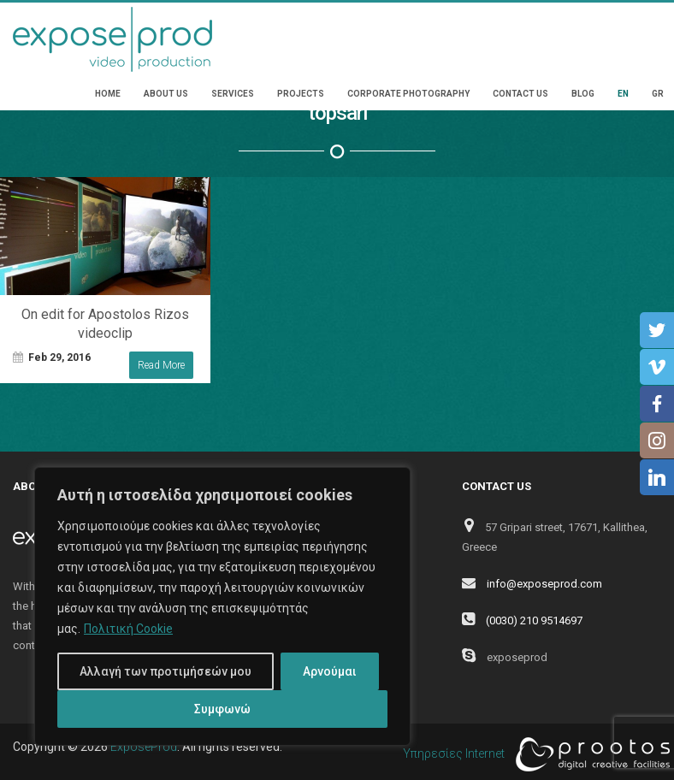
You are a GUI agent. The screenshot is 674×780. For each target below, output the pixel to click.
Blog (582, 93)
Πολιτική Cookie (128, 628)
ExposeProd (143, 746)
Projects (300, 93)
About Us (166, 93)
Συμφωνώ (222, 709)
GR (658, 93)
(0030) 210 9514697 (534, 620)
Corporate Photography (408, 93)
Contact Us (520, 93)
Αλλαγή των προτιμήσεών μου (165, 671)
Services (232, 93)
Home (108, 93)
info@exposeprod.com (544, 583)
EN (623, 93)
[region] (222, 606)
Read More (161, 365)
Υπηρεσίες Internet (532, 754)
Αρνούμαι (330, 671)
